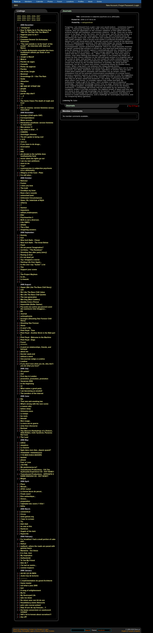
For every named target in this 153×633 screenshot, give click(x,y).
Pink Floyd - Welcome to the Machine (36, 337)
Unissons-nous (27, 411)
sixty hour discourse (29, 426)
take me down (26, 598)
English (124, 631)
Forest (23, 342)
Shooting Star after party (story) (34, 252)
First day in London (29, 376)
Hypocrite (25, 534)
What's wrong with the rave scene (34, 404)
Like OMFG (25, 222)
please (23, 460)
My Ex (23, 593)
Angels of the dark (28, 531)
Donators (40, 629)
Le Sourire (25, 448)
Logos (46, 629)
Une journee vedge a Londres (33, 359)
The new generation (29, 297)
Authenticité (26, 558)
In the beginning (27, 384)
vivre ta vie (25, 163)
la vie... (23, 277)
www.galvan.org (27, 517)
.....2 (22, 96)
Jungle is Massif (27, 57)
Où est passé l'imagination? (32, 247)
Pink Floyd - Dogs (28, 340)
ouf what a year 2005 (29, 586)
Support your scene (29, 269)
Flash (23, 245)
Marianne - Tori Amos (29, 551)
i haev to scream (27, 519)
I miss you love (27, 186)
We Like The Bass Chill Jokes (33, 292)
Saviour (24, 208)
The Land (24, 437)
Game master (26, 583)
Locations (70, 1)
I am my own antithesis (30, 161)
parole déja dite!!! (28, 94)
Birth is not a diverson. (30, 220)
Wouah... (24, 487)
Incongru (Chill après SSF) (31, 115)
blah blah (24, 524)
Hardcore (24, 529)
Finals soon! (26, 494)
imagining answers (28, 230)
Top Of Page (133, 106)
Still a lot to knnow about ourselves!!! (36, 614)
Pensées (24, 37)
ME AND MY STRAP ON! (30, 86)
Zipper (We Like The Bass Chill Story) (36, 287)
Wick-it (23, 59)
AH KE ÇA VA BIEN (28, 573)
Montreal (24, 74)
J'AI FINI (24, 465)
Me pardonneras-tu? (29, 467)
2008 (19, 18)
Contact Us (32, 629)
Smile (23, 79)
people (23, 89)
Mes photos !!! (26, 127)
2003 (19, 16)
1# (21, 386)
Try (22, 521)
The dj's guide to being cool (32, 137)
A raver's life (26, 328)
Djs (22, 399)
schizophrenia (26, 316)
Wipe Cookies (49, 631)
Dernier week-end (28, 354)
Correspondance (27, 118)
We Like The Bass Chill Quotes (33, 295)
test (22, 588)
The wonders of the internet (32, 393)
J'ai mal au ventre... (28, 565)
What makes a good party (31, 388)
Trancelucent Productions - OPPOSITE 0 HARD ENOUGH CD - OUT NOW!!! (37, 475)
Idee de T (24, 563)
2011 (33, 18)
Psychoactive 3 (27, 217)
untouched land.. (27, 195)
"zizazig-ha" (25, 28)
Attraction (25, 81)
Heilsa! (23, 544)
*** (22, 105)
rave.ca (24, 142)
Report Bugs (17, 631)
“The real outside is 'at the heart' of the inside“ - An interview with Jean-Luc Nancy (37, 46)
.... (21, 272)
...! (22, 98)
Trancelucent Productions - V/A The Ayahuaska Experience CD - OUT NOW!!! (37, 471)
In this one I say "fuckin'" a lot (33, 265)
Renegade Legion (28, 631)
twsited (24, 457)
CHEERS (24, 132)
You (22, 267)
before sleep (26, 409)
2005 (29, 16)
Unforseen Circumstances (31, 198)
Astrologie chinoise (29, 134)
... (21, 282)
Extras (99, 1)
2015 (24, 20)
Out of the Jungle (28, 72)
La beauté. (25, 279)
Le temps (24, 414)
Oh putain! (25, 371)
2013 (19, 20)
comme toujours (27, 568)
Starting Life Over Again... (31, 262)
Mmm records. (26, 120)
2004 (24, 16)
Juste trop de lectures (30, 576)
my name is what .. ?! (29, 130)
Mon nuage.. (26, 421)
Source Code (39, 631)
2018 (33, 20)
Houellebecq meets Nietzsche (33, 603)
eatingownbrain (87, 22)
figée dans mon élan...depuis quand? (36, 450)
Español (137, 631)
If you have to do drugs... (31, 144)
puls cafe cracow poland (31, 605)
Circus (23, 514)
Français (130, 631)
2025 (38, 20)
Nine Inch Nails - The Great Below (34, 243)
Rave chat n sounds (29, 193)
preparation (25, 501)
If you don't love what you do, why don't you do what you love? (37, 365)
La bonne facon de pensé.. (31, 491)
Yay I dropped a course (30, 260)
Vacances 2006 (27, 381)
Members (28, 1)
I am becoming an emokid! (31, 391)
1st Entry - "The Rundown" (32, 250)
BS (22, 311)
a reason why (26, 406)
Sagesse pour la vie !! (29, 35)
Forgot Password (126, 5)
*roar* (23, 166)
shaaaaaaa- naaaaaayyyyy (31, 453)
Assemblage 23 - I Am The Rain (33, 76)
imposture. (25, 210)
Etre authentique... (28, 496)
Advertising (24, 629)
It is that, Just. (26, 553)
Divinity (24, 235)
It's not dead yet (27, 257)
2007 (38, 16)
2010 (29, 18)
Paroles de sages (28, 62)
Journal (24, 314)
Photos (50, 1)
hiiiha (23, 506)
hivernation (25, 147)
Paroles (24, 69)
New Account (111, 5)
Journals (67, 11)
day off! (24, 617)
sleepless (24, 445)
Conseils (24, 64)
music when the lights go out (33, 158)
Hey (22, 84)
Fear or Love (26, 462)
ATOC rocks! (26, 489)
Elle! (22, 215)
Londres (24, 361)
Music (90, 1)
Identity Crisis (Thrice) (30, 302)
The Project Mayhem (29, 274)
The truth (24, 188)
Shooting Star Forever (30, 323)
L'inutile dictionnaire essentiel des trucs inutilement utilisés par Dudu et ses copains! (37, 52)
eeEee (23, 443)
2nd (22, 374)
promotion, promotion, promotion (34, 379)
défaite (23, 225)
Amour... (24, 499)
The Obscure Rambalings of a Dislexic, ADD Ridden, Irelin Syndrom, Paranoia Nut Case (37, 433)
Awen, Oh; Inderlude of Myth (32, 200)
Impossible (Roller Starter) (31, 304)
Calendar (39, 1)
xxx (22, 149)
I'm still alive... (26, 175)
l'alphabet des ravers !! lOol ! (32, 504)
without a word (27, 356)
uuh (22, 290)
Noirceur (24, 181)
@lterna (24, 203)
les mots (24, 416)
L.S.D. (23, 139)
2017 (29, 20)
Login (136, 5)
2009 (24, 18)
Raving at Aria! (27, 255)
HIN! (22, 152)
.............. (24, 578)
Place (23, 484)
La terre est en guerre (29, 423)
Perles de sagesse (28, 67)
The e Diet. (25, 227)
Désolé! (24, 418)
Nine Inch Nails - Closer (30, 240)
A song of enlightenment (31, 590)
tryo (22, 238)
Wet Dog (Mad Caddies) (30, 299)
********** (24, 345)
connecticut (25, 512)
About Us (16, 629)
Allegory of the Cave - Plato (32, 173)
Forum (59, 1)
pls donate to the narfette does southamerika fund (33, 155)
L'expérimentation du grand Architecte (36, 581)
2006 (33, 16)
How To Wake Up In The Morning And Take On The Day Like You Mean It (36, 31)
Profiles (81, 1)
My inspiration (26, 555)
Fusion (23, 183)
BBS (16, 5)
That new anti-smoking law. (32, 401)
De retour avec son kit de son (33, 600)
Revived (24, 428)
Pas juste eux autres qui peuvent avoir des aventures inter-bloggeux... (36, 308)
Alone (23, 326)
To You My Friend (28, 560)
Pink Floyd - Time (28, 330)
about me (24, 352)
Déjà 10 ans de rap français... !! (33, 608)
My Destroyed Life (28, 595)
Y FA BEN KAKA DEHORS (31, 455)
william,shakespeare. (29, 213)
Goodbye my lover (28, 191)
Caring (23, 91)
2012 (38, 18)
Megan (23, 479)
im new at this (26, 526)
